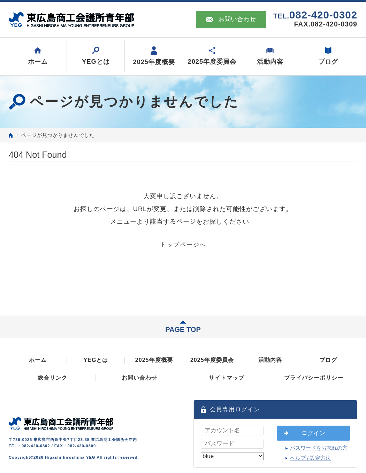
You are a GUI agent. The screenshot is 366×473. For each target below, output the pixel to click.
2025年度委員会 (212, 360)
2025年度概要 (154, 360)
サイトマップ (226, 377)
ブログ (328, 360)
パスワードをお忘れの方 (319, 448)
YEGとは (95, 360)
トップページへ (183, 244)
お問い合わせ (231, 19)
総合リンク (52, 377)
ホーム (38, 360)
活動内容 (270, 360)
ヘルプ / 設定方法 (310, 458)
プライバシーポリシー (313, 377)
